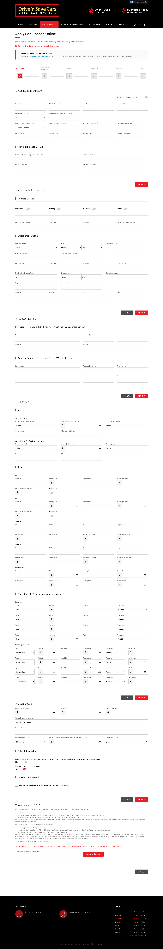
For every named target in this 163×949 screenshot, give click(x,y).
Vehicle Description (24, 718)
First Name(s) (22, 104)
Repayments (87, 648)
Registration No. (122, 525)
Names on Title (88, 479)
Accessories (94, 24)
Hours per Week (69, 253)
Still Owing (131, 648)
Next (139, 184)
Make (51, 525)
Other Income (19, 431)
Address (20, 263)
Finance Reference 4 (89, 164)
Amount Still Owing (89, 534)
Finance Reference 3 (21, 164)
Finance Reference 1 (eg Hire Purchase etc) (29, 155)
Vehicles (32, 24)
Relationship (89, 335)
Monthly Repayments (124, 534)
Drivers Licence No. (58, 123)
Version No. (91, 123)
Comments (19, 728)
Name (19, 335)
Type (17, 605)
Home (20, 24)
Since (65, 244)
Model (85, 525)
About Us (109, 24)
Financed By (53, 534)
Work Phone (87, 133)
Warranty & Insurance (72, 24)
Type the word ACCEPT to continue (27, 851)
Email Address (124, 133)
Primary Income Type (24, 421)
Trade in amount (111, 708)
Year (16, 525)
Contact (122, 24)
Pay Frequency (113, 421)
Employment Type (36, 246)
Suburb (54, 222)
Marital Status (22, 114)
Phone (121, 263)
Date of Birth (124, 104)
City (87, 222)
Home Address (22, 222)
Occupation (112, 244)
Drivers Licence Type (24, 123)
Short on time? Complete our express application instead (38, 46)
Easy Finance (49, 24)
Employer (21, 253)
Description (19, 571)
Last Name (89, 104)
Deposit (63, 708)
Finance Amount (23, 708)
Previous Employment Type (36, 276)
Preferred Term (22, 738)
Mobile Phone (53, 133)
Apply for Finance (93, 856)
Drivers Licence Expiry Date (126, 123)
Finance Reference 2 (89, 155)
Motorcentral (97, 944)
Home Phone (19, 133)
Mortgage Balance (123, 479)
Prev (124, 313)
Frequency (120, 605)
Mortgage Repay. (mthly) (23, 488)
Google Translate (138, 2)
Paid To (85, 605)
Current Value (19, 534)
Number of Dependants (61, 114)
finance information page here (37, 56)
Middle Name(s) (57, 104)
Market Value (53, 571)
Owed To (64, 648)
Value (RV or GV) (54, 479)
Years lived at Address (127, 222)
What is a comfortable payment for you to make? (68, 738)
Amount (52, 605)
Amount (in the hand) (70, 421)
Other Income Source (68, 431)
